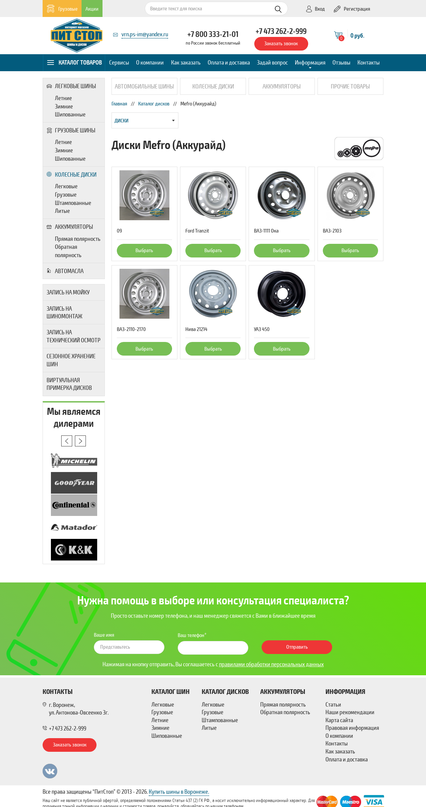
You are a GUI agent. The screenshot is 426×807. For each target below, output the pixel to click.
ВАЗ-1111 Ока (266, 231)
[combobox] (144, 120)
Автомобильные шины (144, 86)
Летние (63, 98)
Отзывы (341, 62)
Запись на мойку (68, 292)
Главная (119, 103)
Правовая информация (352, 727)
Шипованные (70, 114)
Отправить (297, 647)
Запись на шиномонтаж (64, 312)
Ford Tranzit (197, 231)
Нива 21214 (196, 329)
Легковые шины (71, 86)
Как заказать (186, 62)
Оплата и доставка (229, 62)
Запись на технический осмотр (74, 336)
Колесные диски (72, 174)
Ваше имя (104, 635)
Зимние (64, 106)
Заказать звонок (281, 43)
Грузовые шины (71, 130)
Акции (92, 9)
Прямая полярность (78, 238)
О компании (150, 62)
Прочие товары (350, 86)
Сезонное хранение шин (71, 360)
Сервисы (119, 62)
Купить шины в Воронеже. (179, 791)
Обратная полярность (68, 251)
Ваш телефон (191, 635)
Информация (310, 62)
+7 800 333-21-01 (213, 34)
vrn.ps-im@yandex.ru (144, 34)
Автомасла (65, 271)
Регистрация (352, 9)
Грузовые (62, 9)
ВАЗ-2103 (332, 231)
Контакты (368, 62)
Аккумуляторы (70, 227)
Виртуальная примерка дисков (69, 384)
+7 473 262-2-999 (281, 31)
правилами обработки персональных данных (271, 664)
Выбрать (144, 250)
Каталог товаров (74, 62)
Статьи (333, 704)
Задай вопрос (272, 62)
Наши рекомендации (349, 712)
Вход (315, 9)
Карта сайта (339, 720)
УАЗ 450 (262, 329)
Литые (62, 211)
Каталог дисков (153, 103)
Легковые (66, 186)
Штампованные (73, 203)
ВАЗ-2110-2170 (131, 329)
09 (119, 231)
